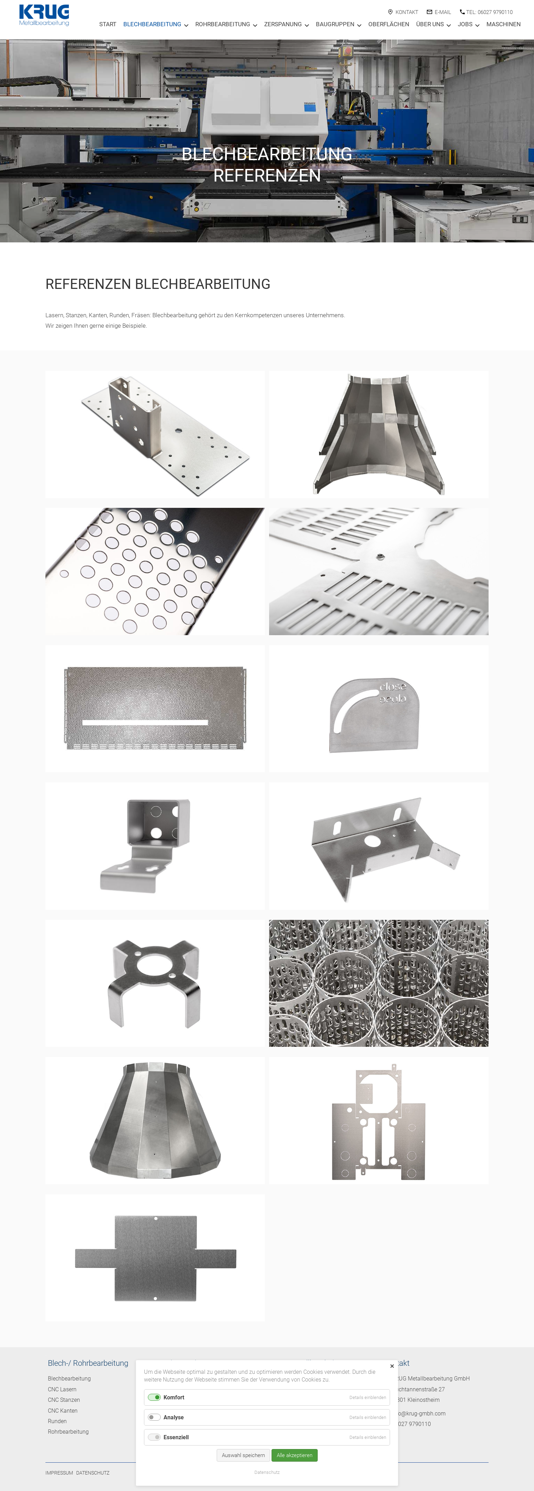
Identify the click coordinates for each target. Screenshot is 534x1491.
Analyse (174, 1417)
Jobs (465, 24)
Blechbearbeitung (152, 24)
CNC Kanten (63, 1410)
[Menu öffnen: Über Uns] (449, 25)
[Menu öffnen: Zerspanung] (307, 25)
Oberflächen (388, 24)
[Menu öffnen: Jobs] (477, 25)
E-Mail (443, 12)
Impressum (59, 1473)
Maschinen (503, 24)
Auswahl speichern (243, 1455)
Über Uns (430, 24)
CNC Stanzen (64, 1400)
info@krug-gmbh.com (419, 1413)
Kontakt (407, 12)
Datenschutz (92, 1473)
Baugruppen (335, 24)
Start (107, 24)
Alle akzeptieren (294, 1455)
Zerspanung (283, 24)
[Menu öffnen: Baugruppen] (359, 25)
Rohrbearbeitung (222, 24)
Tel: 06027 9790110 (489, 12)
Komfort (174, 1397)
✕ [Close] (392, 1366)
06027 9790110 (411, 1424)
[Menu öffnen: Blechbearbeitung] (186, 25)
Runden (57, 1421)
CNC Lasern (62, 1389)
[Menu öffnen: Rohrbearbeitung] (255, 25)
